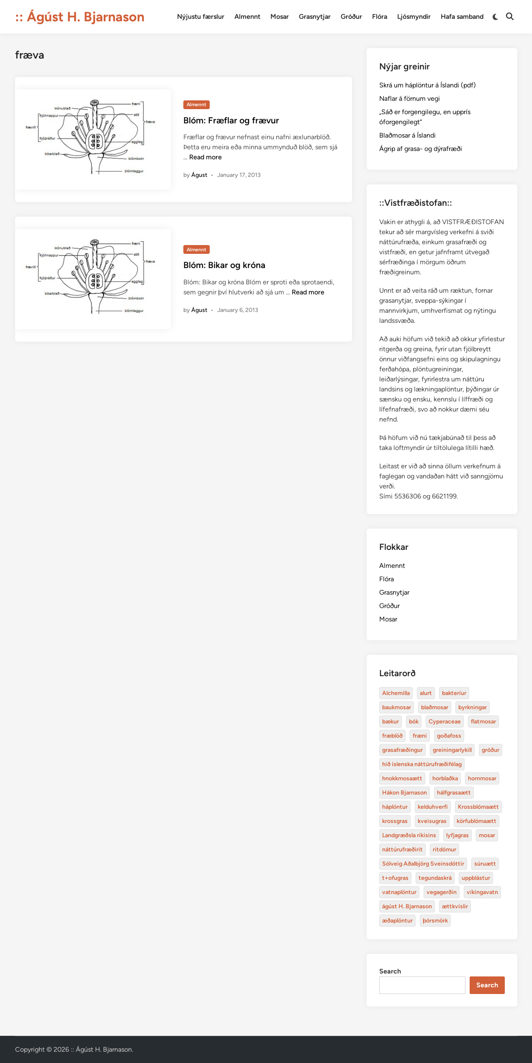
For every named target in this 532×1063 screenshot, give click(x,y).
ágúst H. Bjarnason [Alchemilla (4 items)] (407, 906)
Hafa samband (462, 16)
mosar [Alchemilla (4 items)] (487, 835)
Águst (199, 175)
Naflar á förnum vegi (409, 98)
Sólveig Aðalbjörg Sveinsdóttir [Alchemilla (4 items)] (423, 863)
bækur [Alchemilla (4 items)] (390, 721)
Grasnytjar (315, 16)
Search (390, 971)
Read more (205, 157)
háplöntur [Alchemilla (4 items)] (395, 806)
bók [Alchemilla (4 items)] (414, 721)
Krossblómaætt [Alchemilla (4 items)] (478, 806)
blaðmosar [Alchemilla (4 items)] (434, 707)
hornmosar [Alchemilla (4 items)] (482, 778)
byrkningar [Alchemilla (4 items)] (472, 707)
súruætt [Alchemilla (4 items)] (485, 863)
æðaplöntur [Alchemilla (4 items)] (397, 920)
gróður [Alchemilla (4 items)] (490, 750)
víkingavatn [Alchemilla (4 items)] (482, 892)
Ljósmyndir (414, 16)
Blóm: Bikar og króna (224, 265)
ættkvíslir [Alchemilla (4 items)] (455, 906)
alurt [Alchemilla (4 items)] (426, 693)
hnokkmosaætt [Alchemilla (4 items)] (402, 778)
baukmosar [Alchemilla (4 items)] (396, 707)
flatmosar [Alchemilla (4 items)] (483, 721)
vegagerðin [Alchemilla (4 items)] (442, 892)
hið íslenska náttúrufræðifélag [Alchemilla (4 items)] (422, 764)
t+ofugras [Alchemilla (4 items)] (395, 878)
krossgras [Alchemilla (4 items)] (395, 821)
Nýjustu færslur (200, 16)
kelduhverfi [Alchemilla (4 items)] (433, 806)
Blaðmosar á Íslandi (407, 135)
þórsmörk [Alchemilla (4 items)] (435, 920)
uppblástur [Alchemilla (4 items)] (476, 878)
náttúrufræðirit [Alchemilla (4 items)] (402, 849)
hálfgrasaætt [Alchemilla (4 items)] (454, 792)
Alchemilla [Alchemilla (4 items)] (396, 693)
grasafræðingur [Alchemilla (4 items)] (402, 750)
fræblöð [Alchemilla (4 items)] (392, 735)
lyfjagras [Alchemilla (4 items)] (457, 835)
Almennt (247, 16)
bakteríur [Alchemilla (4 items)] (454, 693)
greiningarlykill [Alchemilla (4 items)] (452, 750)
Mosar (279, 16)
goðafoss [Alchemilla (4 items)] (449, 735)
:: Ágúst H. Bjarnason (79, 17)
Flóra (379, 16)
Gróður (351, 16)
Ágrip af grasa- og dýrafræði (420, 149)
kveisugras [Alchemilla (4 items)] (432, 821)
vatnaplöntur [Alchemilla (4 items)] (399, 892)
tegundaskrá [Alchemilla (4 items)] (435, 878)
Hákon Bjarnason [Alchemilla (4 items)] (404, 792)
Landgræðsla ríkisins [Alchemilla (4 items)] (409, 835)
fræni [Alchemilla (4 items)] (420, 735)
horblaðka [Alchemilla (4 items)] (445, 778)
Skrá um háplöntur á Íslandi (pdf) (427, 85)
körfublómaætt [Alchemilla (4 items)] (476, 821)
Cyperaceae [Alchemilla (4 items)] (445, 721)
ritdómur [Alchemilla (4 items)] (444, 849)
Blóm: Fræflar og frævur (231, 120)
